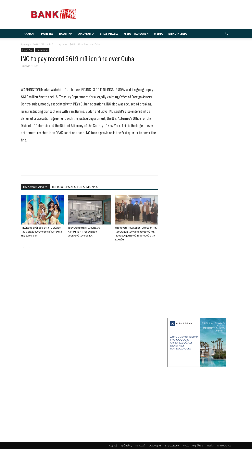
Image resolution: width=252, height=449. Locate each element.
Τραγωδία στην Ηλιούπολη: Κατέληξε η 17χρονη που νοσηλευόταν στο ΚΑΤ (84, 231)
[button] (226, 34)
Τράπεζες (46, 33)
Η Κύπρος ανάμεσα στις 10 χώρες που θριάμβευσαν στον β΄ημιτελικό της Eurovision (41, 231)
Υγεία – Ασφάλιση (135, 33)
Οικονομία (86, 33)
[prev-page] (23, 247)
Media (158, 33)
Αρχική (29, 33)
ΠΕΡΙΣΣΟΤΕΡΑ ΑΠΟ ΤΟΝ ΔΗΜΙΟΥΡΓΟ (75, 186)
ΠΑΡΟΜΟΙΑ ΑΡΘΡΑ (35, 186)
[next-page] (29, 247)
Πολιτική (65, 33)
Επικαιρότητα (42, 50)
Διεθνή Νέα (38, 44)
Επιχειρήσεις (109, 33)
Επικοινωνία (177, 33)
